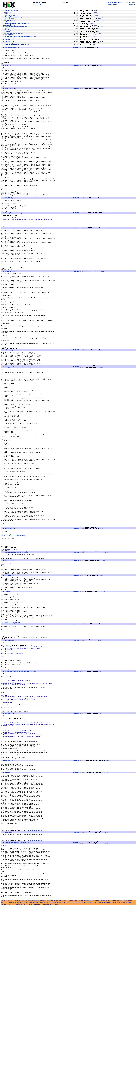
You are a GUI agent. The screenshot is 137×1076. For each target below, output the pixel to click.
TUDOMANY (19, 1074)
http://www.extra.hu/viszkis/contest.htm (13, 635)
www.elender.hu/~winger (9, 651)
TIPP (13, 1074)
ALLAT (14, 1070)
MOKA (38, 3)
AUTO (19, 1070)
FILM (53, 1070)
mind (17, 10)
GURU (70, 1070)
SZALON (4, 1074)
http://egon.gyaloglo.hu (34, 987)
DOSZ (42, 1070)
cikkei (95, 10)
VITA (40, 1074)
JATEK (121, 1070)
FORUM (65, 1070)
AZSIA (23, 1070)
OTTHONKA (96, 1072)
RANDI (106, 1072)
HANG (75, 1070)
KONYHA (130, 1070)
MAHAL (43, 1072)
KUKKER (18, 1072)
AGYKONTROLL (6, 1070)
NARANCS (65, 1072)
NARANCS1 (73, 1072)
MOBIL (49, 1072)
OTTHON (88, 1072)
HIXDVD (102, 1070)
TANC (9, 1074)
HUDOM (108, 1070)
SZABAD (129, 1072)
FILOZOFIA (59, 1070)
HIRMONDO (95, 1070)
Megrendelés (112, 4)
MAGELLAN (37, 1072)
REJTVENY (113, 1072)
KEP (125, 1070)
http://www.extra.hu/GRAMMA (10, 738)
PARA (102, 1072)
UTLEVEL (35, 1074)
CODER (36, 1070)
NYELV (82, 1072)
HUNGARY (115, 1070)
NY (79, 1072)
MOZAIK (59, 1072)
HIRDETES (87, 1070)
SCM (118, 1072)
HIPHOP (80, 1070)
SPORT (123, 1072)
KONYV (3, 1072)
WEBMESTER (47, 1074)
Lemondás (132, 4)
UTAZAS (29, 1074)
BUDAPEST (30, 1070)
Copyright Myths (38, 5)
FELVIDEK (47, 1070)
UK (25, 1074)
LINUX (30, 1072)
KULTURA (25, 1072)
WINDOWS (56, 1074)
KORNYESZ (11, 1072)
